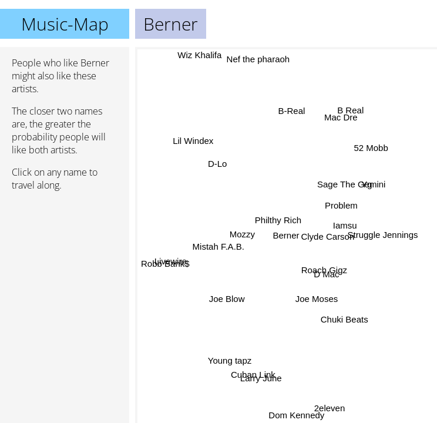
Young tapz (229, 360)
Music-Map (65, 24)
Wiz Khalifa (199, 55)
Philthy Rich (277, 219)
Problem (340, 205)
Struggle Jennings (382, 234)
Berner (286, 235)
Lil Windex (193, 141)
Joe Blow (226, 298)
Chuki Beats (345, 318)
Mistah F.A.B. (219, 248)
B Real (350, 109)
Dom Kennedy (296, 415)
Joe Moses (316, 298)
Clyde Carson (327, 236)
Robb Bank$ (165, 264)
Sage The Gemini (352, 185)
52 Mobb (369, 147)
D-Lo (218, 164)
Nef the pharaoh (259, 60)
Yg (366, 184)
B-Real (291, 111)
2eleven (330, 407)
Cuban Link (253, 375)
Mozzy (245, 239)
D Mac (326, 273)
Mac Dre (342, 119)
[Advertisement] (64, 262)
